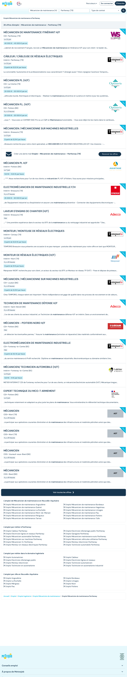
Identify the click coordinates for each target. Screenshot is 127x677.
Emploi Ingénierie (24, 596)
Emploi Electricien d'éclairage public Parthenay (85, 531)
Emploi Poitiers (71, 586)
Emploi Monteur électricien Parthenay (81, 542)
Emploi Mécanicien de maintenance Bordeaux (84, 504)
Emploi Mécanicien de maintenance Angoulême (25, 504)
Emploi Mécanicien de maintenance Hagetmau (85, 507)
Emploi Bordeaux (72, 578)
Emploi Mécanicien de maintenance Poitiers (83, 515)
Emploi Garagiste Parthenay (77, 533)
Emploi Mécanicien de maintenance (46, 596)
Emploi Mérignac (12, 583)
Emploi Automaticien (14, 557)
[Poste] (44, 10)
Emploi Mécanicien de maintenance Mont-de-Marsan (27, 513)
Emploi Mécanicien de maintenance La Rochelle (25, 510)
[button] (7, 656)
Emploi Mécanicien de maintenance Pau (82, 513)
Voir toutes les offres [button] (63, 492)
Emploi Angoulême (13, 578)
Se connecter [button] (107, 3)
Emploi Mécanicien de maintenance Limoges (84, 510)
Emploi (13, 596)
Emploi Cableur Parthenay (16, 531)
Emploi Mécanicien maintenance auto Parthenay (85, 536)
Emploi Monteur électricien (16, 563)
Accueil (6, 596)
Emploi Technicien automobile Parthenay (82, 545)
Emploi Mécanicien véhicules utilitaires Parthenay (86, 539)
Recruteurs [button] (91, 3)
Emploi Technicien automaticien (78, 563)
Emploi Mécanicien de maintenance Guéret (23, 507)
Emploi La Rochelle (13, 581)
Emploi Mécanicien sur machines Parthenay (23, 539)
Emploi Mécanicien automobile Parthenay (22, 536)
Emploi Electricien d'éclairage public (20, 560)
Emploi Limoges (72, 581)
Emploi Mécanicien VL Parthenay (19, 542)
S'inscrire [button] (120, 3)
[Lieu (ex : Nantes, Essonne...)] (74, 10)
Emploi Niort (70, 583)
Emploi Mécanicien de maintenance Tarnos (23, 518)
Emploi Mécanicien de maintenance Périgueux (24, 515)
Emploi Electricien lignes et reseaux (80, 560)
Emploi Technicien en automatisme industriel (84, 565)
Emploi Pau (10, 586)
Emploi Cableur (71, 557)
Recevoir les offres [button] (110, 154)
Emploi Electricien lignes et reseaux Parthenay (24, 533)
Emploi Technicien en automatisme (20, 565)
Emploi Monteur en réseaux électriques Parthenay (26, 545)
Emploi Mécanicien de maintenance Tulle (82, 518)
